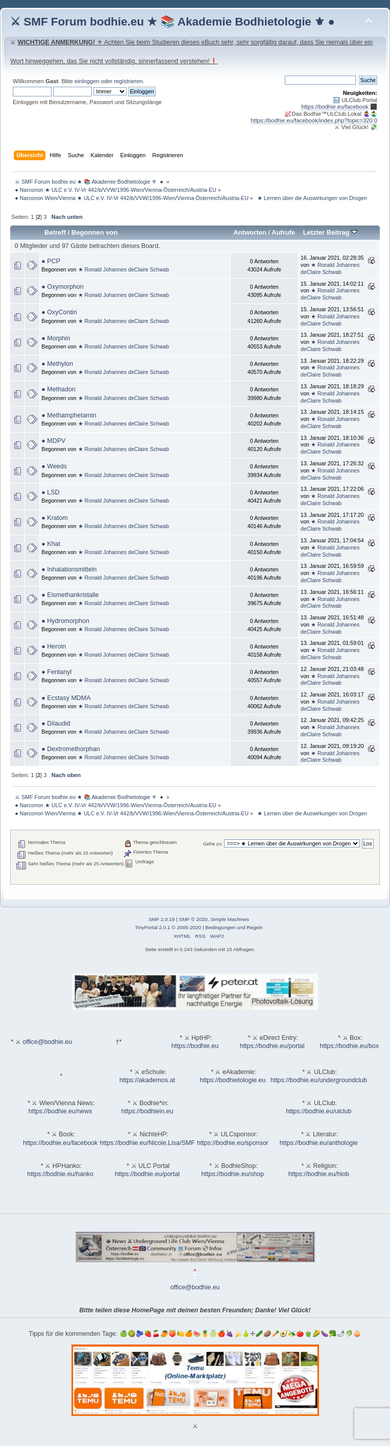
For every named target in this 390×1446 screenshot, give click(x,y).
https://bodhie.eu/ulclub (318, 1111)
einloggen (87, 81)
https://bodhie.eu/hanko (60, 1174)
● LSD (50, 492)
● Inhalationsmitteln (68, 569)
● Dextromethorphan (70, 749)
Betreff (55, 232)
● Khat (50, 543)
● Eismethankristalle (70, 595)
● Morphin (55, 338)
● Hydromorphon (65, 621)
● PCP (50, 261)
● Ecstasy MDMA (65, 698)
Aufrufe (283, 232)
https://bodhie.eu (195, 1046)
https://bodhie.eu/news (60, 1111)
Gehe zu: (213, 843)
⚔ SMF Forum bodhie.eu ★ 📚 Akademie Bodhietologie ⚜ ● (172, 21)
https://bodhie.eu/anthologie (319, 1142)
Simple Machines (229, 919)
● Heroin (53, 646)
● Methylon (57, 363)
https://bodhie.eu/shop (232, 1174)
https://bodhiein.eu (147, 1111)
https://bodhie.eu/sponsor (233, 1142)
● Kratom (54, 517)
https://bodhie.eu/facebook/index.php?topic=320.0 (314, 120)
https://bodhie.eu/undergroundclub (319, 1080)
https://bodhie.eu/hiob (318, 1174)
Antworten (249, 232)
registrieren (128, 81)
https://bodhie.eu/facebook (335, 107)
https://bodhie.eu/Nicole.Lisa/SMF (147, 1142)
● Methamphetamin (68, 415)
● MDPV (53, 440)
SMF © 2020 (193, 919)
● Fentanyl (56, 672)
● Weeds (54, 466)
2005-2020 (189, 927)
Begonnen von (94, 232)
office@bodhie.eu (47, 1041)
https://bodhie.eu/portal (272, 1046)
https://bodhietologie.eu (232, 1080)
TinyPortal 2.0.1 (152, 927)
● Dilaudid (55, 723)
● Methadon (58, 389)
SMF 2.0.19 (162, 919)
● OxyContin (59, 312)
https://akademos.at (147, 1080)
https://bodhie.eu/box (349, 1046)
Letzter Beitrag (330, 232)
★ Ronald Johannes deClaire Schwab (123, 269)
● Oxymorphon (62, 286)
